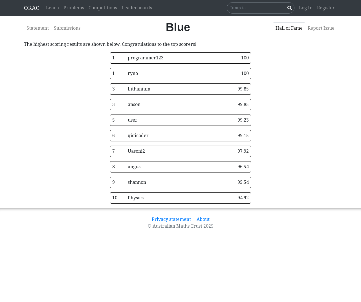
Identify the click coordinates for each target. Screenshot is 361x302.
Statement (38, 28)
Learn (52, 7)
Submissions (67, 28)
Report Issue (321, 28)
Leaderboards (137, 7)
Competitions (103, 7)
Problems (73, 7)
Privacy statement (171, 219)
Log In (305, 7)
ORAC (31, 8)
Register (326, 7)
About (203, 219)
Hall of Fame (289, 28)
